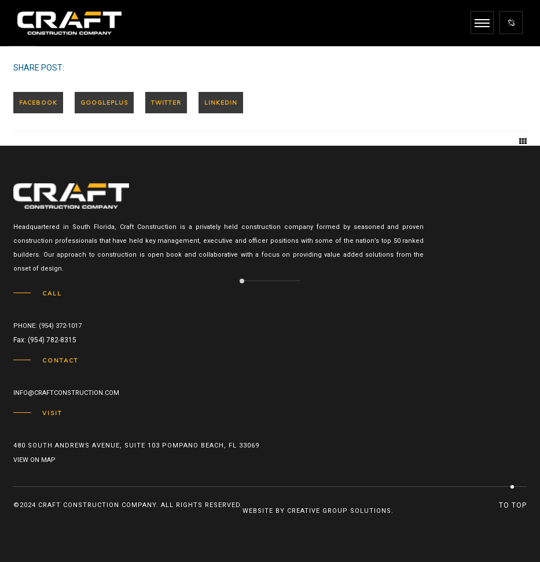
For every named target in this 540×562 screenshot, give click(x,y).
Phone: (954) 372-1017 (47, 326)
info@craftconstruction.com (66, 393)
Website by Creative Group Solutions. (318, 511)
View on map (34, 460)
